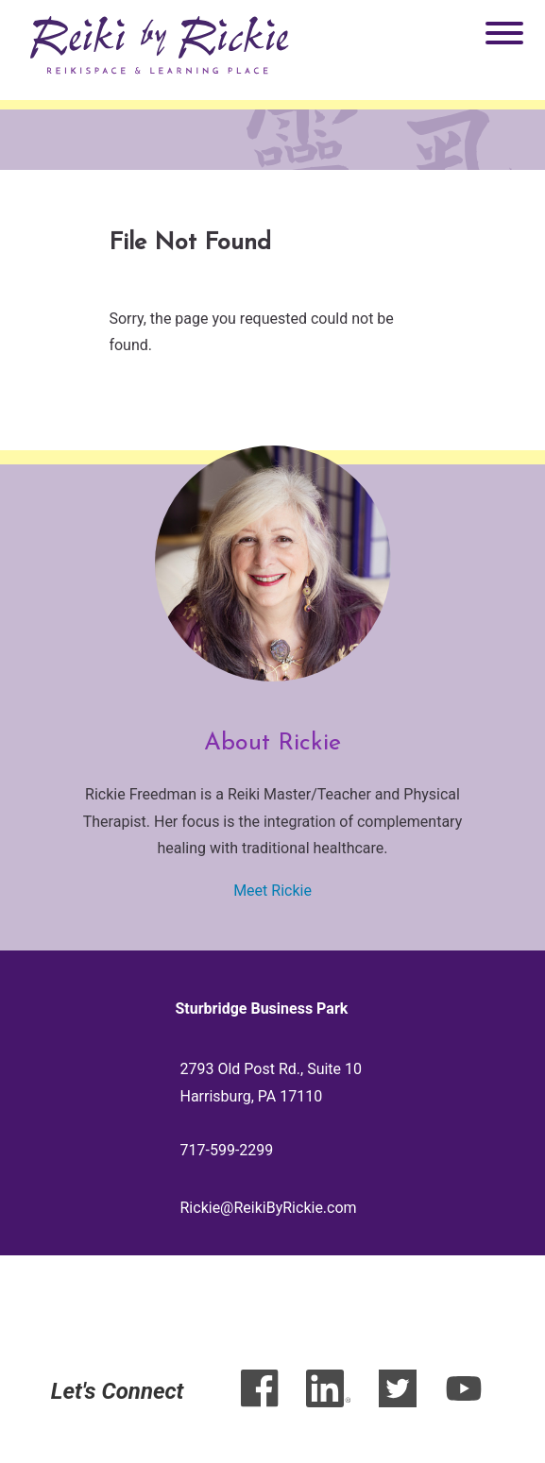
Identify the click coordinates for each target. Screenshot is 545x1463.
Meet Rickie (272, 891)
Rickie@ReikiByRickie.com (268, 1208)
